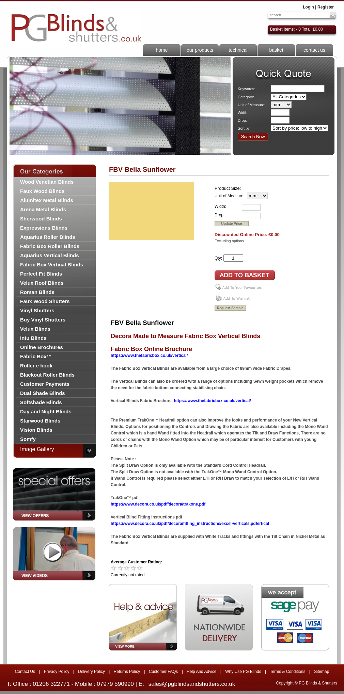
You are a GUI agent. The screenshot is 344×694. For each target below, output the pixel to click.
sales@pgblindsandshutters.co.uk (191, 684)
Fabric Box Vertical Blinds (51, 264)
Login (308, 7)
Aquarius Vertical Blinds (49, 255)
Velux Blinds (35, 329)
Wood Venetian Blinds (47, 182)
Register (325, 7)
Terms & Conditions (287, 671)
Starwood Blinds (40, 421)
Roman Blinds (37, 292)
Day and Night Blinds (46, 411)
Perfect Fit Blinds (41, 274)
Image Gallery (37, 449)
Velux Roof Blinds (42, 283)
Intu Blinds (33, 338)
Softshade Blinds (41, 402)
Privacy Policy (56, 671)
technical (238, 50)
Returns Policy (127, 671)
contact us (314, 50)
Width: (243, 113)
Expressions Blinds (43, 228)
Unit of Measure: (251, 105)
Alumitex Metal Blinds (46, 200)
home (162, 50)
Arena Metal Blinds (43, 209)
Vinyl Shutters (37, 310)
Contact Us (25, 671)
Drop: (242, 120)
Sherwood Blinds (41, 218)
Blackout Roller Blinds (47, 375)
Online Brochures (41, 347)
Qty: (218, 258)
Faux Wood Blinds (42, 191)
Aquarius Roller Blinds (47, 237)
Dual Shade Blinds (42, 393)
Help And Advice (201, 671)
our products (200, 50)
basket (276, 50)
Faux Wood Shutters (45, 301)
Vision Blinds (36, 430)
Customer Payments (44, 384)
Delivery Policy (91, 671)
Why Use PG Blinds (243, 671)
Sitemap (321, 671)
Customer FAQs (163, 671)
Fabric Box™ (36, 356)
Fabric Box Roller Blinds (49, 246)
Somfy (28, 439)
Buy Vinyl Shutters (42, 320)
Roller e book (36, 365)
